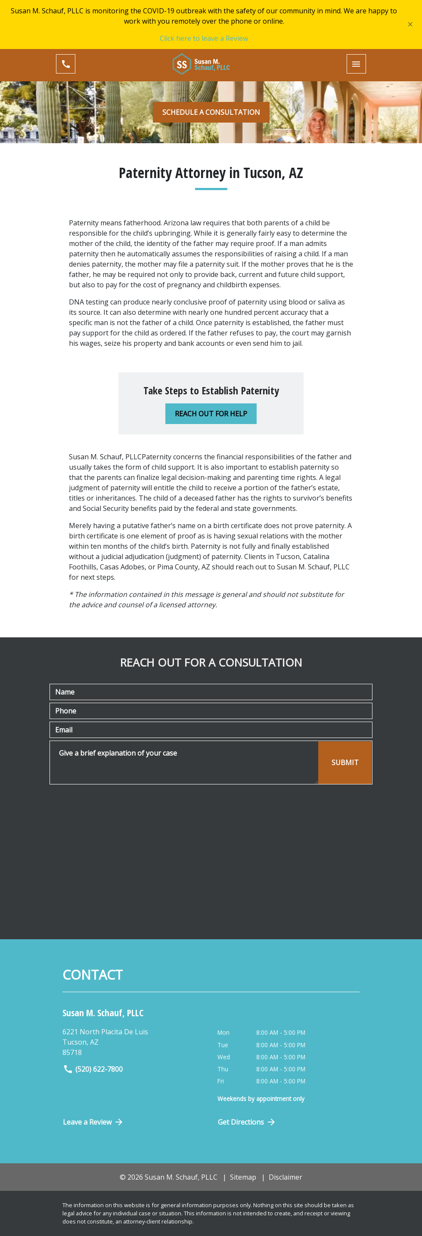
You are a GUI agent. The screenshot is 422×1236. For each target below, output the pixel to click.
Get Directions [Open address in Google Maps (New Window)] (247, 1122)
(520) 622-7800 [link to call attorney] (93, 1069)
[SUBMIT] (344, 762)
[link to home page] (211, 64)
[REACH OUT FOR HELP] (211, 413)
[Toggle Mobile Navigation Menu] (356, 64)
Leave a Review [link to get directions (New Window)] (93, 1122)
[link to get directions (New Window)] (136, 1042)
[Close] (410, 24)
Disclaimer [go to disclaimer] (285, 1177)
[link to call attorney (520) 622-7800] (65, 64)
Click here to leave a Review (204, 38)
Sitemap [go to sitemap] (243, 1177)
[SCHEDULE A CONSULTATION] (211, 112)
